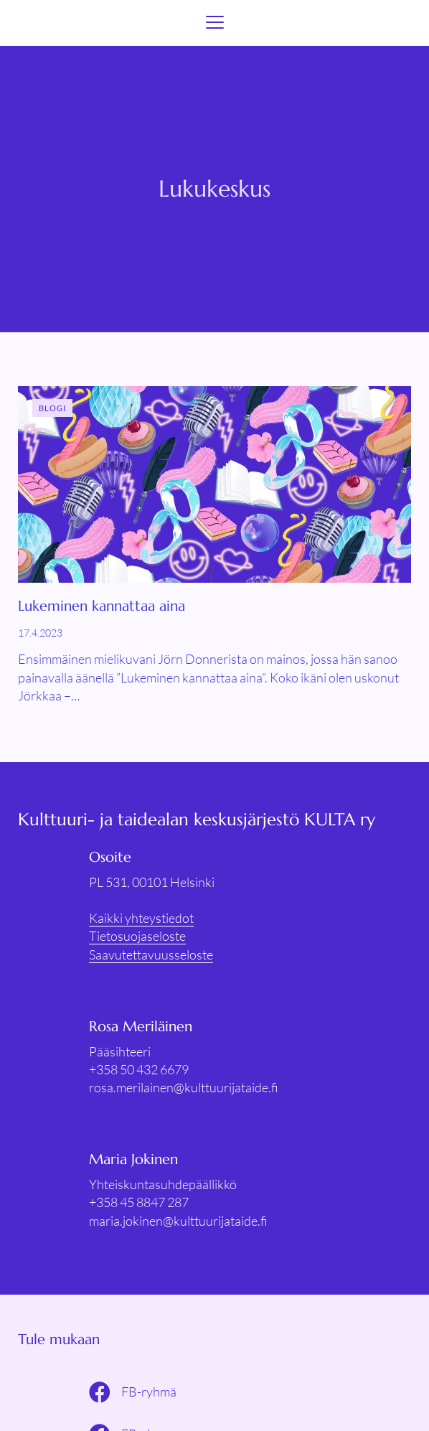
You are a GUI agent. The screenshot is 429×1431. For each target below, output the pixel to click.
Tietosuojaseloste (137, 936)
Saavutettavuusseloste (151, 954)
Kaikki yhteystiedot (141, 918)
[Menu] (215, 23)
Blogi (53, 408)
